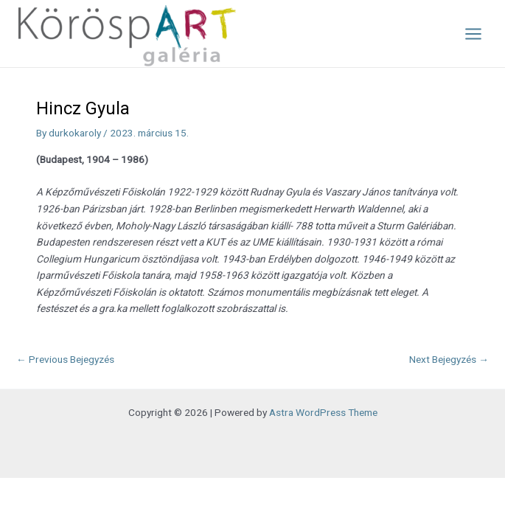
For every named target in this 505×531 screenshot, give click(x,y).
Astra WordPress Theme (323, 412)
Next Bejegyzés (449, 359)
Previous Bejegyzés (65, 359)
